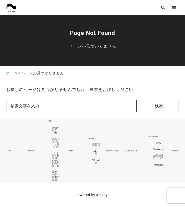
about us (153, 136)
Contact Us (131, 150)
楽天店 (96, 144)
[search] (163, 7)
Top (10, 150)
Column (175, 150)
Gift (50, 121)
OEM (70, 150)
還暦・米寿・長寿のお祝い (55, 176)
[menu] (174, 7)
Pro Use (30, 150)
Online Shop (111, 150)
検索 (159, 105)
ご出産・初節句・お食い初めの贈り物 (55, 159)
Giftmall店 (96, 161)
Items (91, 138)
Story (158, 142)
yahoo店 (96, 152)
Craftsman (158, 149)
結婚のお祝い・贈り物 (55, 143)
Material (158, 164)
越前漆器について (158, 157)
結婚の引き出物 (55, 130)
